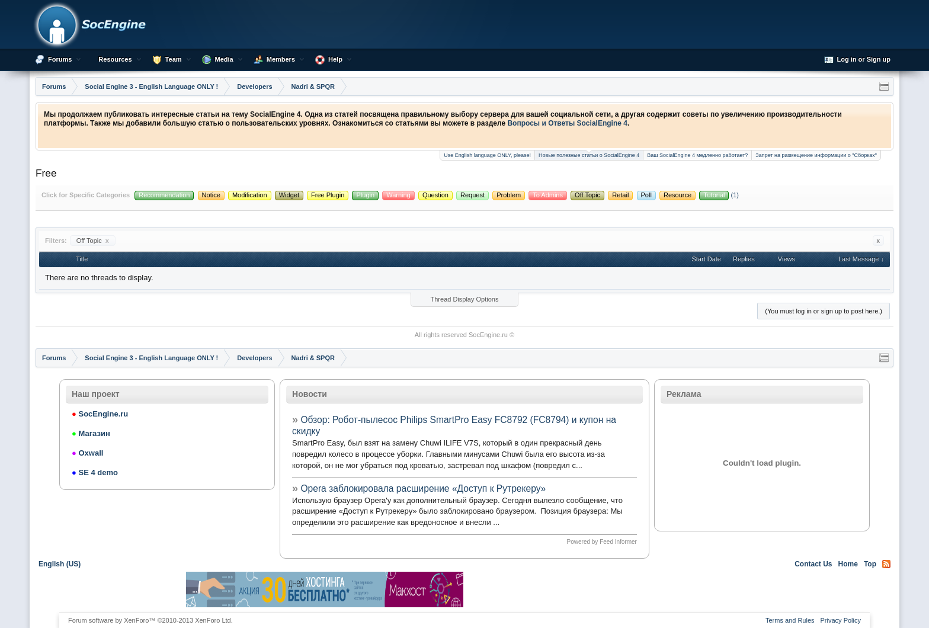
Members (281, 59)
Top (870, 564)
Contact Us (813, 564)
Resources (115, 59)
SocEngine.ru (488, 334)
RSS (886, 564)
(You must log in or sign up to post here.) (823, 311)
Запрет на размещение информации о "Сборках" (816, 155)
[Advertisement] (604, 589)
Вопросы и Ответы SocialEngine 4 (567, 123)
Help (335, 59)
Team (173, 59)
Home (848, 564)
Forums (60, 59)
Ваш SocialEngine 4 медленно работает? (697, 155)
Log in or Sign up (857, 60)
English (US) (60, 564)
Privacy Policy (841, 620)
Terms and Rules (790, 620)
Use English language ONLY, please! (487, 155)
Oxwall (87, 452)
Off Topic (92, 240)
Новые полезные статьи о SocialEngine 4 (589, 154)
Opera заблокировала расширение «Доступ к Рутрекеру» (423, 488)
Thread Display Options (465, 299)
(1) (719, 194)
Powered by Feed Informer (602, 542)
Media (224, 59)
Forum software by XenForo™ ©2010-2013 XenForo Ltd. (150, 620)
